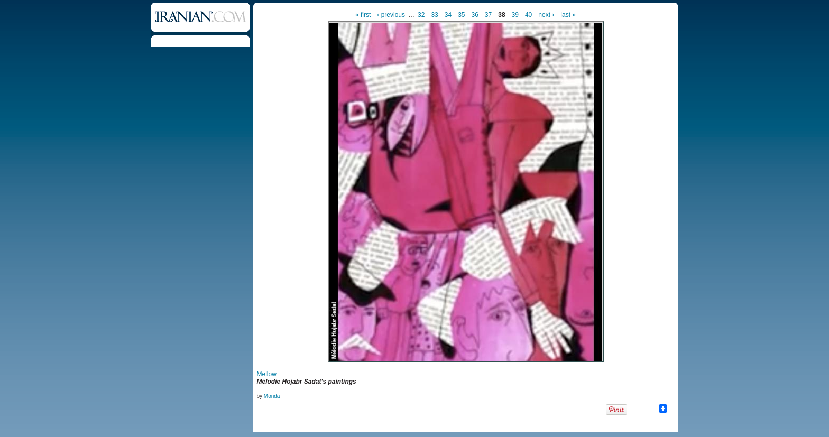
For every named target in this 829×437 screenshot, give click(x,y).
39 (515, 14)
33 (434, 14)
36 (474, 14)
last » (568, 14)
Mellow (267, 374)
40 (528, 14)
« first (363, 14)
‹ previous (391, 14)
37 (488, 14)
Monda (272, 396)
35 (461, 14)
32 (421, 14)
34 (448, 14)
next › (546, 14)
